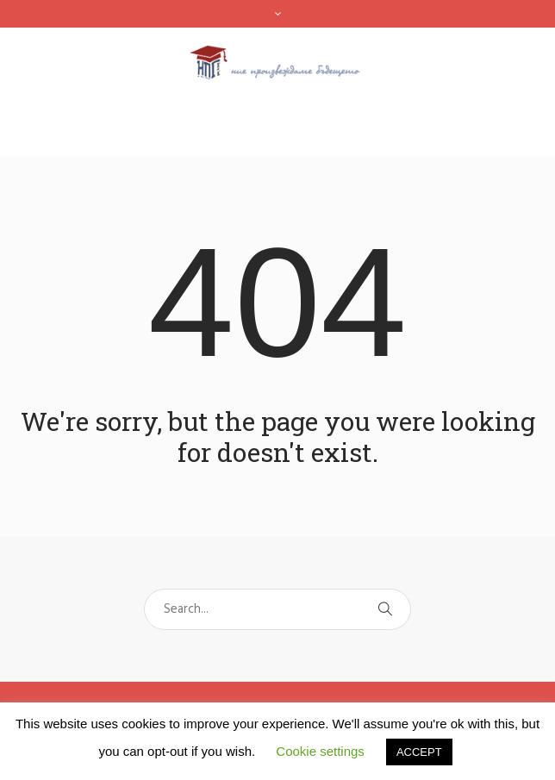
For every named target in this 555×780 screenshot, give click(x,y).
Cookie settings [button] (320, 751)
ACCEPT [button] (419, 752)
